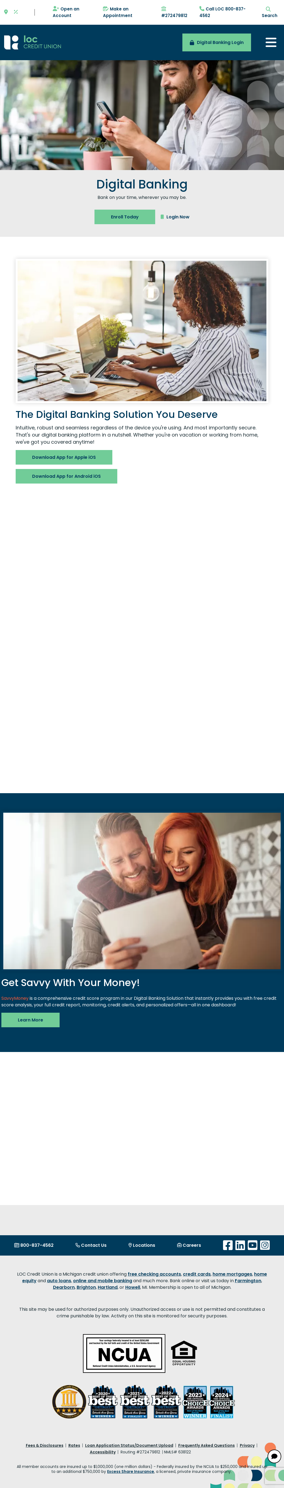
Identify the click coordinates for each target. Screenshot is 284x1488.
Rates (74, 1445)
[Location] (6, 12)
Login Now (175, 217)
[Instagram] (265, 1245)
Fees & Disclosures (44, 1445)
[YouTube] (252, 1245)
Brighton (86, 1287)
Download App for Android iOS (66, 476)
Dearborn (64, 1287)
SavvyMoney (15, 998)
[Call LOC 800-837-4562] (223, 12)
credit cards (197, 1274)
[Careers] (189, 1245)
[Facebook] (228, 1245)
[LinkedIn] (240, 1245)
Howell (132, 1287)
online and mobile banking (102, 1281)
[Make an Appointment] (126, 12)
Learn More (30, 1020)
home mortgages (232, 1274)
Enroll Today (125, 217)
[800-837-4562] (34, 1245)
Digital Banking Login (217, 42)
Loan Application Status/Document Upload (129, 1445)
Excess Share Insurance (130, 1471)
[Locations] (142, 1245)
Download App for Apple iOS (64, 457)
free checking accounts (154, 1274)
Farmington (248, 1281)
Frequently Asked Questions (206, 1445)
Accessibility (103, 1452)
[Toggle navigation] (271, 42)
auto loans (59, 1281)
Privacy (247, 1445)
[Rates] (16, 12)
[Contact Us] (91, 1245)
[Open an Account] (72, 12)
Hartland (108, 1287)
